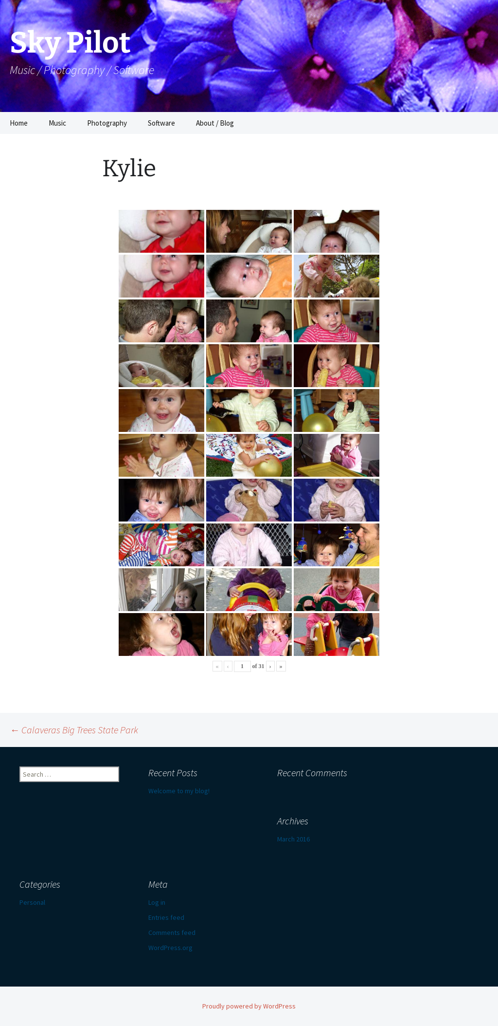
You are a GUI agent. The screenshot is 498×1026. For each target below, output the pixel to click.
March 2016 (293, 839)
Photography (107, 123)
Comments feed (172, 932)
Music (57, 123)
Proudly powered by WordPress (249, 1006)
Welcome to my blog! (179, 790)
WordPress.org (170, 947)
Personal (32, 902)
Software (161, 123)
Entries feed (166, 917)
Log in (156, 902)
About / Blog (215, 123)
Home (19, 123)
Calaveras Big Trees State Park (74, 730)
